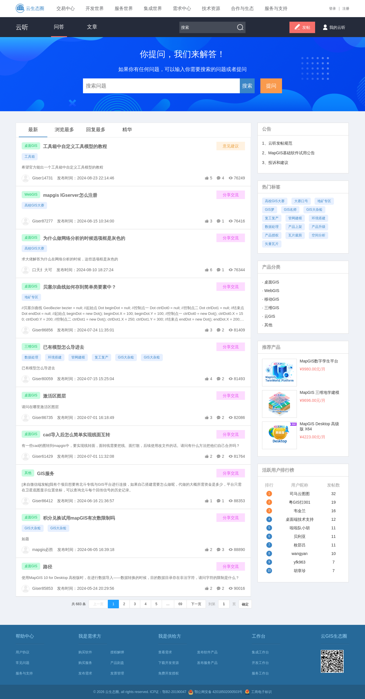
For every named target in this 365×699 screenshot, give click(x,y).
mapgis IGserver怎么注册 (70, 195)
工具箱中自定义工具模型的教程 (75, 146)
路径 (47, 566)
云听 (22, 27)
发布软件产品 (207, 652)
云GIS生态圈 (334, 636)
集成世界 (153, 8)
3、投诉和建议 (275, 162)
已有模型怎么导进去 (63, 347)
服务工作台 (260, 673)
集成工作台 (260, 652)
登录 (332, 9)
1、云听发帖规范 (277, 143)
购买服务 (85, 663)
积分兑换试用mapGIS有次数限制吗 (79, 518)
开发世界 (95, 8)
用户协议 (22, 652)
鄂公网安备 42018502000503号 (215, 692)
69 (180, 604)
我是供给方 (169, 636)
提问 (271, 86)
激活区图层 (54, 396)
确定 (245, 604)
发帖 (302, 28)
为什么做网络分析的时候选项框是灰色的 (84, 238)
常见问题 (22, 663)
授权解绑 (117, 652)
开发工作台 (260, 663)
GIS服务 (45, 473)
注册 (345, 9)
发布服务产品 (207, 663)
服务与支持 (24, 673)
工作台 (258, 636)
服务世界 (124, 8)
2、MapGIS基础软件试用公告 (288, 153)
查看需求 (165, 652)
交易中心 (65, 8)
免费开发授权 (168, 673)
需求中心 (182, 8)
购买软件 (85, 652)
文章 (92, 27)
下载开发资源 (168, 663)
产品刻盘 (117, 663)
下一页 (196, 604)
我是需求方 (89, 636)
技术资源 (211, 8)
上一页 (98, 604)
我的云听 (333, 25)
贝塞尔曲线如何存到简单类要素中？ (79, 287)
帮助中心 (25, 636)
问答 (59, 27)
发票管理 (117, 673)
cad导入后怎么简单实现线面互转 (76, 434)
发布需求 (85, 673)
